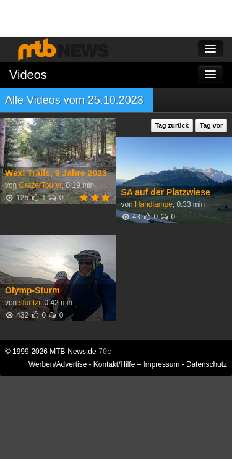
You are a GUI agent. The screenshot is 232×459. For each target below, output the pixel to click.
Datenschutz (206, 364)
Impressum (162, 364)
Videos (28, 75)
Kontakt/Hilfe (114, 364)
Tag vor (211, 125)
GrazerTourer (40, 185)
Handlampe (154, 204)
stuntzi (29, 302)
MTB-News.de (72, 351)
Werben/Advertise (57, 364)
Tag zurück (172, 125)
